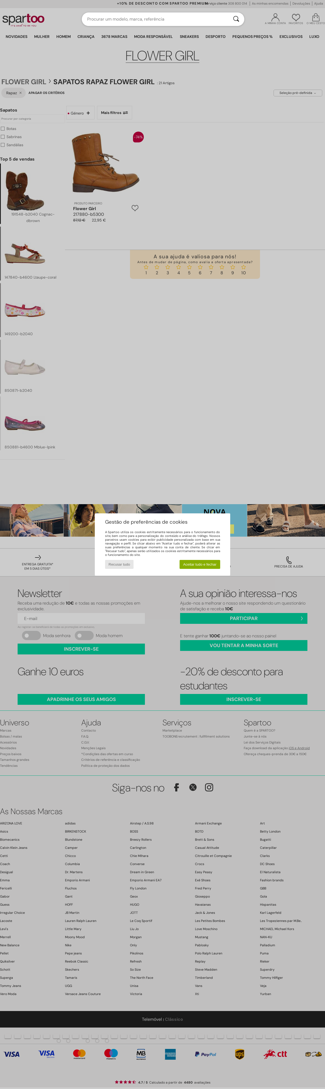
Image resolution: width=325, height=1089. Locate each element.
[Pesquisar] (236, 19)
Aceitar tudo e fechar (199, 564)
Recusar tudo (119, 564)
